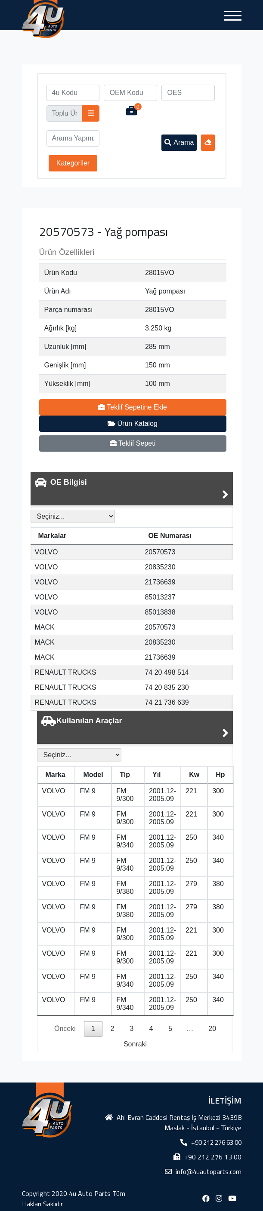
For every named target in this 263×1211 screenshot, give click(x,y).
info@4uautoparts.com (208, 1172)
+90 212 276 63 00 (216, 1142)
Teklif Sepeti (132, 443)
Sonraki (135, 1044)
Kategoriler (73, 163)
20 (212, 1028)
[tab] (132, 488)
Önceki (65, 1028)
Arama (179, 142)
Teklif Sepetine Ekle (132, 407)
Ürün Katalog (133, 423)
